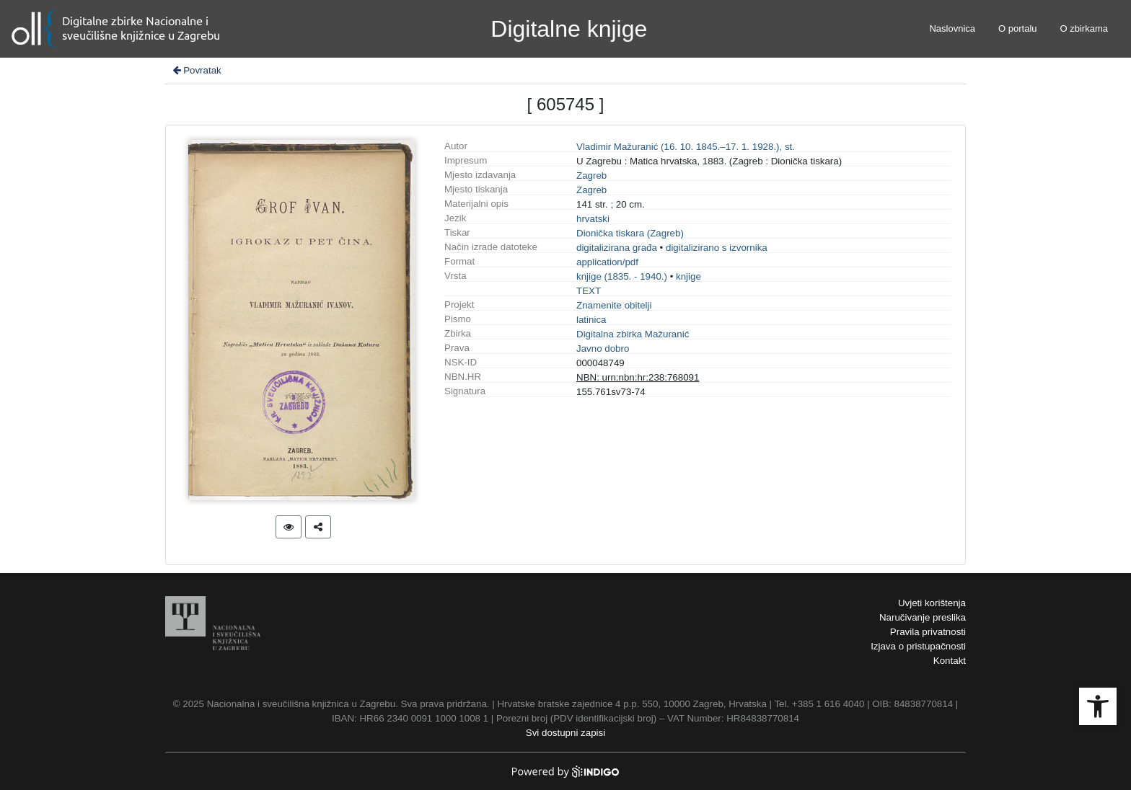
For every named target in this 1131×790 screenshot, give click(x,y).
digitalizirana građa (616, 247)
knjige (688, 276)
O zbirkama (1084, 28)
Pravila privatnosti (928, 631)
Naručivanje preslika (922, 617)
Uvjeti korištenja (932, 603)
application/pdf (607, 262)
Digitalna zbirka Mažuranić (632, 334)
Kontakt (949, 660)
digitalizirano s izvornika (716, 247)
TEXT (588, 290)
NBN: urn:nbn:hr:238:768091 (637, 377)
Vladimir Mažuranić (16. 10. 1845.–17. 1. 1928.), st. (685, 146)
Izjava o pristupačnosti (918, 646)
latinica (591, 319)
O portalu (1017, 28)
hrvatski (592, 218)
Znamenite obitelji (613, 305)
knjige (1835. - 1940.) (621, 276)
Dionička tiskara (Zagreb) (630, 233)
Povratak (196, 70)
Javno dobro (602, 348)
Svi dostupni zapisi (565, 732)
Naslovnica (952, 28)
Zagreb (591, 175)
